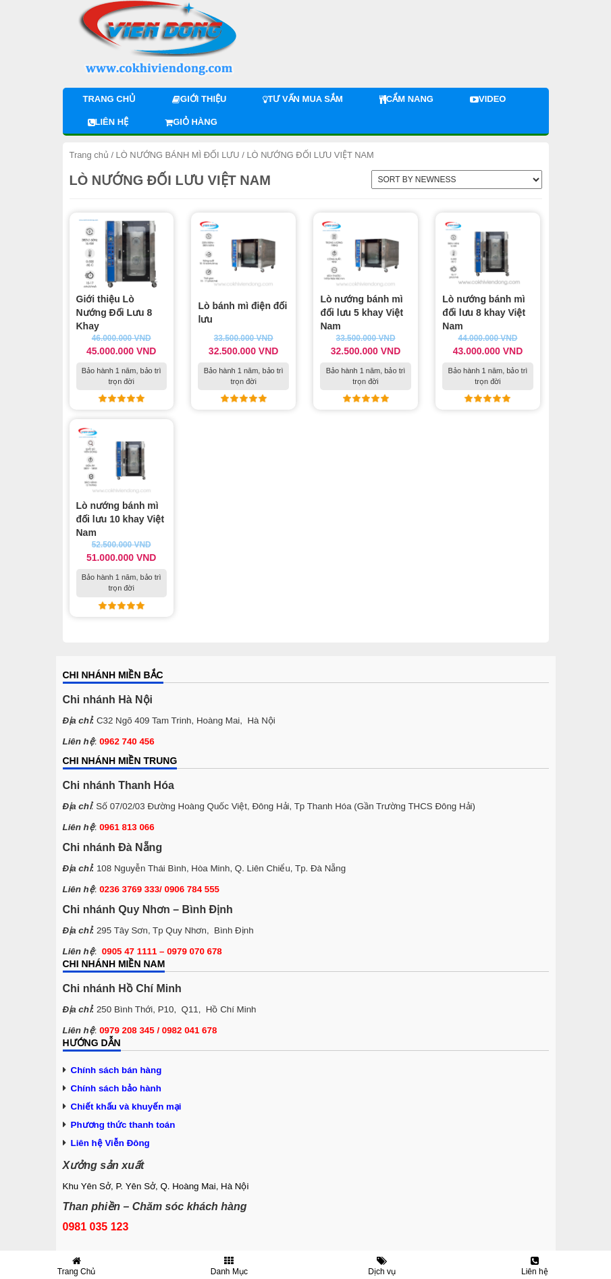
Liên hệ (108, 122)
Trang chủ (109, 99)
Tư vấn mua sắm (302, 99)
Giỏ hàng (191, 122)
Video (488, 99)
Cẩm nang (406, 99)
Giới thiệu (199, 99)
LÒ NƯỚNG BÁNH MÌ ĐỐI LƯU (178, 155)
